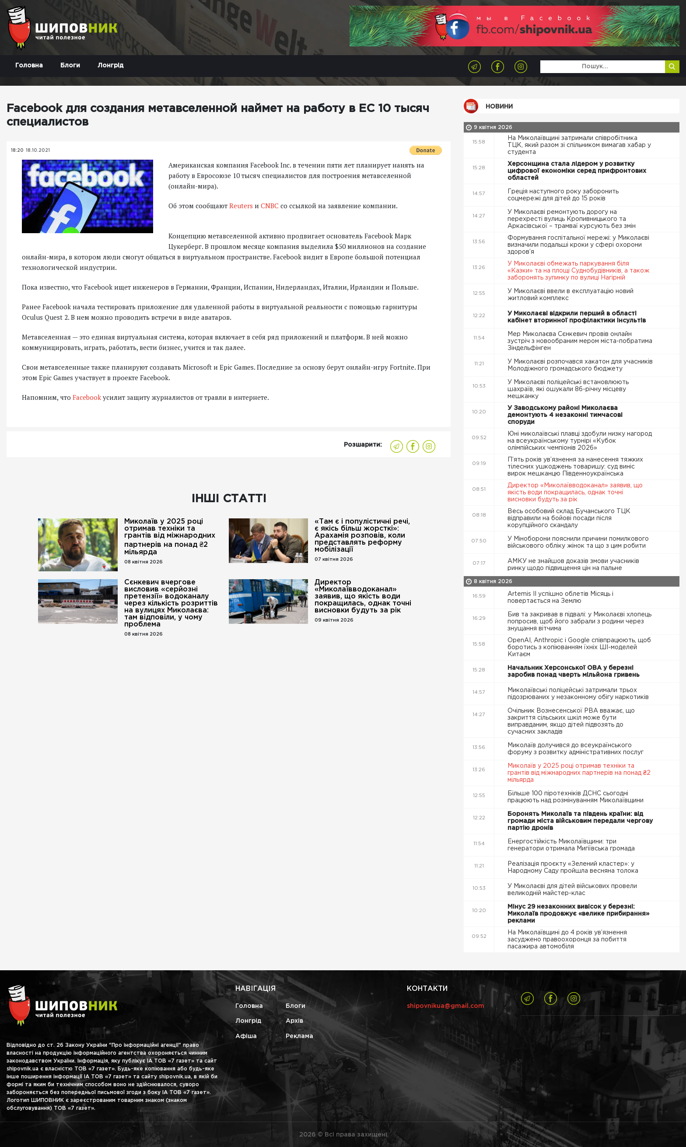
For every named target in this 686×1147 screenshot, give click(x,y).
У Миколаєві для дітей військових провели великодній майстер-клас (572, 890)
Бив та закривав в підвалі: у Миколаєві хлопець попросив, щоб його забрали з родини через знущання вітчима (579, 621)
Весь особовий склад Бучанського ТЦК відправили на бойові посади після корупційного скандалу (569, 518)
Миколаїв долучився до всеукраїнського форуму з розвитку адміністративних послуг (576, 749)
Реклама (299, 1036)
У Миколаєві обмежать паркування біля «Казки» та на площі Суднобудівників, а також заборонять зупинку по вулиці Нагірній (578, 270)
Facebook (88, 397)
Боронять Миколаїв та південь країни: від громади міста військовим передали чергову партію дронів (580, 821)
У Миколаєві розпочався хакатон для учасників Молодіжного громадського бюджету (580, 365)
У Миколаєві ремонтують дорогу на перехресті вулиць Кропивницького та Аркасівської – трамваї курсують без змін (572, 219)
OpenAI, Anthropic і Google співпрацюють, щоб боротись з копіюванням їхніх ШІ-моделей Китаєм (579, 647)
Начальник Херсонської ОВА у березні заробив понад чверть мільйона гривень (574, 671)
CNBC (270, 205)
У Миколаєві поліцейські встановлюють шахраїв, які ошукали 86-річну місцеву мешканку (568, 389)
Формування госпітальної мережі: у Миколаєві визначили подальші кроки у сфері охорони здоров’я (578, 245)
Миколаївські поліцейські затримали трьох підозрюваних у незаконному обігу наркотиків (579, 694)
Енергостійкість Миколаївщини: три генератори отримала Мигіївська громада (572, 845)
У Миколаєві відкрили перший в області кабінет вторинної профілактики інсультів (578, 317)
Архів (294, 1021)
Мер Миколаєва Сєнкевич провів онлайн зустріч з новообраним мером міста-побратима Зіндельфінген (580, 341)
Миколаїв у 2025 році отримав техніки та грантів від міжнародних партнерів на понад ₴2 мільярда (169, 537)
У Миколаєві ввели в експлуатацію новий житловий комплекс (571, 295)
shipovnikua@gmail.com (445, 1006)
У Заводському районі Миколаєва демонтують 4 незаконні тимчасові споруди (565, 415)
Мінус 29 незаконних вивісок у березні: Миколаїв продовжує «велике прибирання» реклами (578, 913)
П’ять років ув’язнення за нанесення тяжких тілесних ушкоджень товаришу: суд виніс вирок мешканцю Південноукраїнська (575, 466)
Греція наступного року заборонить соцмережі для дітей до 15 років (563, 195)
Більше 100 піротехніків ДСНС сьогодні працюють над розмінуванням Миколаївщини (576, 797)
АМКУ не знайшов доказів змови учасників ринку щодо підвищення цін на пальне (573, 565)
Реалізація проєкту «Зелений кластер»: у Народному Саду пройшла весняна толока (574, 867)
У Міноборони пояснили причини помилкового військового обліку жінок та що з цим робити (578, 542)
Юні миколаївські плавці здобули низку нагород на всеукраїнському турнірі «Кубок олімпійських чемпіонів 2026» (580, 441)
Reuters (241, 205)
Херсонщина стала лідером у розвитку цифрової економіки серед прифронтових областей (577, 171)
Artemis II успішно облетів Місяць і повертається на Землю (560, 597)
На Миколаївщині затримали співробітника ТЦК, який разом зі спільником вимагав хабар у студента (579, 145)
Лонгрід (110, 65)
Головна (29, 65)
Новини (499, 106)
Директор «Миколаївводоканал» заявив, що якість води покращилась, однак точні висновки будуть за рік (363, 596)
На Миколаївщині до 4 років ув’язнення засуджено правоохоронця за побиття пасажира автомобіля (567, 939)
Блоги (70, 65)
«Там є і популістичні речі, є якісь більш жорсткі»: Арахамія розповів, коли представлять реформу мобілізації (362, 535)
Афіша (246, 1036)
